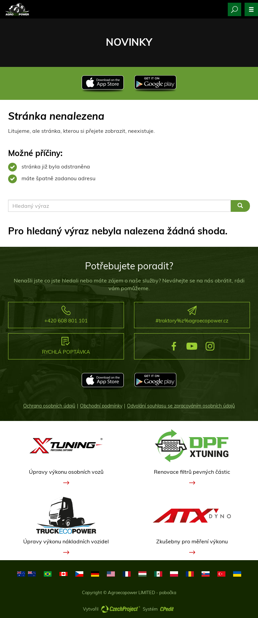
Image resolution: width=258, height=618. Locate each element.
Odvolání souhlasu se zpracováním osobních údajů (181, 406)
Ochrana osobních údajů (49, 406)
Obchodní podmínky (101, 406)
